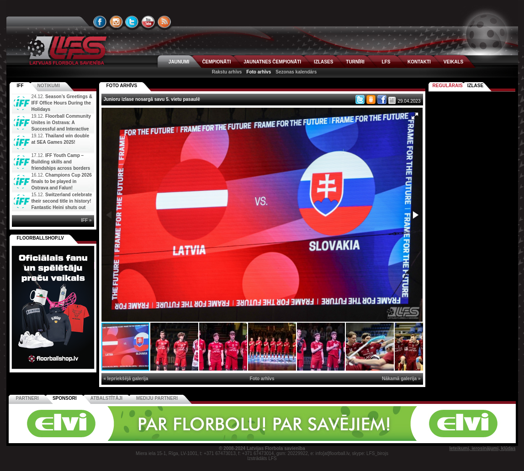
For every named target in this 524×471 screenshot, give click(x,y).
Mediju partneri (157, 398)
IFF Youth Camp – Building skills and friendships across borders (61, 162)
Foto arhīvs (258, 71)
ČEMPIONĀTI (216, 61)
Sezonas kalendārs (296, 71)
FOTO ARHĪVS (122, 85)
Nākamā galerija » (401, 378)
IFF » (86, 220)
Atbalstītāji (106, 398)
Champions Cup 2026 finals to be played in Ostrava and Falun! (62, 181)
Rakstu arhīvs (227, 71)
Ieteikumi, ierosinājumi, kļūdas (482, 448)
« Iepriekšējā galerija (126, 378)
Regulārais (448, 85)
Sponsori (65, 398)
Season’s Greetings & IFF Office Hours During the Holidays (62, 103)
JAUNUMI (179, 61)
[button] (415, 116)
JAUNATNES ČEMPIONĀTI (272, 61)
